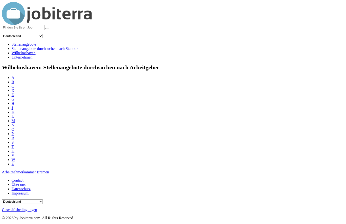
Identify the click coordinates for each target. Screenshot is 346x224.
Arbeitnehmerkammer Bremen (25, 172)
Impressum (20, 193)
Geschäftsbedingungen (19, 210)
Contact (18, 180)
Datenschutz (21, 189)
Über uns (18, 185)
